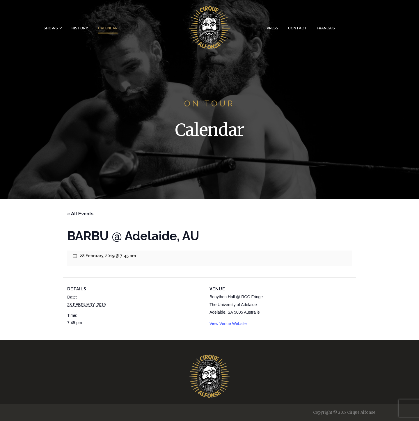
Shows (51, 28)
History (80, 28)
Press (272, 28)
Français (326, 28)
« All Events (80, 213)
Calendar (108, 28)
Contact (297, 28)
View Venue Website (228, 323)
